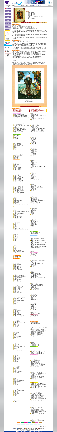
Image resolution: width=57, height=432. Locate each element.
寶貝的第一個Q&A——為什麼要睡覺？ (19, 192)
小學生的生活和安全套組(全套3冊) (19, 114)
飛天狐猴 (15, 360)
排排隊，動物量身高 (17, 357)
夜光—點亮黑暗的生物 (34, 203)
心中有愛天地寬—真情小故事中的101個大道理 (38, 351)
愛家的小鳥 (32, 117)
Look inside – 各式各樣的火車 (18, 187)
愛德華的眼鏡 (33, 141)
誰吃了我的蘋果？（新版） (18, 292)
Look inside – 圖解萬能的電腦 (18, 188)
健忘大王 (32, 342)
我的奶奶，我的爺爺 (34, 198)
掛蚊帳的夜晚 (33, 290)
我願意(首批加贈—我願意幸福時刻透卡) (37, 285)
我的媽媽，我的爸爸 (34, 196)
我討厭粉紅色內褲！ (34, 224)
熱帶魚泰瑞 (15, 383)
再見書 (15, 225)
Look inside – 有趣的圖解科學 (18, 186)
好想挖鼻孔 (32, 220)
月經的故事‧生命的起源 (34, 276)
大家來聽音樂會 (33, 303)
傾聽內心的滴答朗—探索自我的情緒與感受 (37, 284)
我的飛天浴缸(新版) (17, 308)
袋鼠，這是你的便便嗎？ (17, 164)
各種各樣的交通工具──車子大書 (36, 186)
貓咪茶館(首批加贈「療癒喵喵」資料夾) (37, 179)
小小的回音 (32, 174)
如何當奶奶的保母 (16, 389)
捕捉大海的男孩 (33, 296)
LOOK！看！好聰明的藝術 (35, 362)
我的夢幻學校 (33, 175)
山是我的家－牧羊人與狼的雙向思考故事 (37, 263)
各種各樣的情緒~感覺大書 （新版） (19, 300)
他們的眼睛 (32, 271)
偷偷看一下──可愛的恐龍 (18, 170)
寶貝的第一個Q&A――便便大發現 (19, 190)
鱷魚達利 (32, 161)
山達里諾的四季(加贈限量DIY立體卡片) (37, 320)
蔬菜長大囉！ (16, 240)
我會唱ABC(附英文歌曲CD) (35, 322)
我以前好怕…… (16, 379)
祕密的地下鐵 (33, 421)
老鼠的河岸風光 (33, 286)
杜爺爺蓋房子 (33, 308)
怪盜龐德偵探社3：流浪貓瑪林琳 (36, 334)
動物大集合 (15, 246)
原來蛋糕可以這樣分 (34, 219)
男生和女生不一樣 (16, 138)
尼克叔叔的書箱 (33, 278)
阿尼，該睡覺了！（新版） (18, 281)
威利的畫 (32, 306)
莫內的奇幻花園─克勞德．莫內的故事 (37, 363)
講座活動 (8, 51)
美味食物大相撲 (33, 183)
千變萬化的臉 (16, 137)
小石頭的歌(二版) (33, 262)
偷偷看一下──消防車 (17, 174)
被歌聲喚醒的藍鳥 (34, 151)
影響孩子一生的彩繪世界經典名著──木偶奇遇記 (38, 330)
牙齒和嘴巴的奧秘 (16, 135)
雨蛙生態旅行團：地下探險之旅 (18, 339)
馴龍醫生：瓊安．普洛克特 (35, 419)
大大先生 (32, 163)
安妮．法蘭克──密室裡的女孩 (35, 392)
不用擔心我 (32, 211)
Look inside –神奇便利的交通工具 (19, 180)
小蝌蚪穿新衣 (16, 323)
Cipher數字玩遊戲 (16, 157)
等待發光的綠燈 (33, 210)
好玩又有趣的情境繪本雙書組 (18, 131)
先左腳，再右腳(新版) (17, 268)
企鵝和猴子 (32, 305)
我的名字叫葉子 (16, 326)
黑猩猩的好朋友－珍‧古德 (35, 387)
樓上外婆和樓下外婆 (34, 304)
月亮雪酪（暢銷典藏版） (17, 381)
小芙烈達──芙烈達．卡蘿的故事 (36, 374)
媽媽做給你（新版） (17, 288)
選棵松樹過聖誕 (16, 392)
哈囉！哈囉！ (16, 327)
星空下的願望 (33, 120)
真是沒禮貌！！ (16, 209)
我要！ (15, 247)
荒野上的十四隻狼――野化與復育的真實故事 (38, 277)
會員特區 (22, 5)
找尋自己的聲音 (16, 355)
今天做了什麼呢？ (34, 223)
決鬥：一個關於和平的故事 (35, 288)
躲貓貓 (15, 385)
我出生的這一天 (33, 142)
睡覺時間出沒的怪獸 (34, 162)
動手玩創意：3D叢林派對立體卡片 (19, 154)
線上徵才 (8, 47)
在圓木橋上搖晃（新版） (17, 264)
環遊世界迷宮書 (16, 156)
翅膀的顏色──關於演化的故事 (35, 289)
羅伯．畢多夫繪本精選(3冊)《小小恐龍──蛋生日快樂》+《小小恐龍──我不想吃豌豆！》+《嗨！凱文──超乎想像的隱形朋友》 (21, 121)
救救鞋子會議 (33, 343)
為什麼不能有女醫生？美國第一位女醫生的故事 (38, 388)
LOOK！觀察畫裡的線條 (34, 359)
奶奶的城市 (15, 348)
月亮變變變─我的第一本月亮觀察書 (19, 297)
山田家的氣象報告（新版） (18, 266)
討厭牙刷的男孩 (16, 361)
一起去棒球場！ (33, 153)
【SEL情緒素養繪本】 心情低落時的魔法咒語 (38, 200)
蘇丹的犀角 (32, 272)
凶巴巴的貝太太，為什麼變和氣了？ (19, 350)
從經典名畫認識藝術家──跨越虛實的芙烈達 (37, 377)
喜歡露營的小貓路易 (34, 190)
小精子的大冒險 (16, 263)
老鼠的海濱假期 (33, 287)
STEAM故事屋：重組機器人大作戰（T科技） (38, 130)
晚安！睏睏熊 (16, 373)
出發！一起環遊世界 (34, 316)
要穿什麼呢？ (16, 226)
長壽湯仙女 (15, 370)
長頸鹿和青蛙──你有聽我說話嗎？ (19, 380)
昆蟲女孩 (32, 408)
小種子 (15, 248)
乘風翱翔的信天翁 (34, 150)
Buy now (43, 22)
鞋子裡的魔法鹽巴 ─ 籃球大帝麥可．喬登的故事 (38, 384)
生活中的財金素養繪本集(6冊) (35, 247)
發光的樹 (32, 266)
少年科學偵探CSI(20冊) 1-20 (18, 130)
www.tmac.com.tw (11, 5)
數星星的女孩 (33, 261)
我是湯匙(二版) (16, 354)
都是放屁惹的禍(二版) (17, 270)
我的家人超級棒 (33, 176)
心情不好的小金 (33, 143)
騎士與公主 (15, 304)
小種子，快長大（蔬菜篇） (18, 216)
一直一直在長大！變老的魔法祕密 (36, 274)
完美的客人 (15, 293)
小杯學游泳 (32, 165)
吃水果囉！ (15, 239)
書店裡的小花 (33, 172)
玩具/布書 (35, 5)
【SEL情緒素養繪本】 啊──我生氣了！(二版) (21, 204)
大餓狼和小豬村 (16, 368)
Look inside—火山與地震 (17, 179)
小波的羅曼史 (16, 257)
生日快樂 (32, 226)
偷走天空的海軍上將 (34, 208)
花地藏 (32, 297)
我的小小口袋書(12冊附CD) (18, 200)
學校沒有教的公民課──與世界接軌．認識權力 (38, 260)
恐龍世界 (15, 149)
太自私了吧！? (16, 210)
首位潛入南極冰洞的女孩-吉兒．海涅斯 (37, 409)
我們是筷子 (32, 155)
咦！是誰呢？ (16, 302)
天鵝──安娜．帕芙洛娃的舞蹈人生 (36, 393)
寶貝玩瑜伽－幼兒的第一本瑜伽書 (19, 213)
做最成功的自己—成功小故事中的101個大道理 (38, 353)
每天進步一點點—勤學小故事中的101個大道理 (38, 350)
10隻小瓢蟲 (15, 166)
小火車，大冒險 (16, 393)
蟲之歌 (15, 274)
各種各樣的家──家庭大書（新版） (19, 275)
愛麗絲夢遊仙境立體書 (34, 315)
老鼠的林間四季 (33, 282)
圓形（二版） (33, 119)
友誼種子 (15, 303)
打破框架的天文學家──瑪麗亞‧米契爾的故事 (38, 420)
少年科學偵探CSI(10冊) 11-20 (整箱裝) (20, 129)
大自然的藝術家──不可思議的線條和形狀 (37, 118)
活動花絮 (8, 54)
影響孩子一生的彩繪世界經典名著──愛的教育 (38, 331)
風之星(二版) (33, 254)
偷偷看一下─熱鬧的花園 (17, 169)
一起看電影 (15, 394)
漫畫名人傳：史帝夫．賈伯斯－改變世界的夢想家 (38, 386)
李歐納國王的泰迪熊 (34, 149)
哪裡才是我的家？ (16, 396)
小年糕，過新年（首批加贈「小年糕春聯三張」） (38, 207)
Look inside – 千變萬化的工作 (18, 176)
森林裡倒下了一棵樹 (34, 283)
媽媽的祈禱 (15, 362)
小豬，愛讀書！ (16, 280)
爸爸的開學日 (33, 152)
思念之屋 (15, 395)
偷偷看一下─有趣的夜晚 (17, 168)
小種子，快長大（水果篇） (18, 217)
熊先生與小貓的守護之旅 (35, 230)
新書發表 (31, 428)
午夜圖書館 (15, 345)
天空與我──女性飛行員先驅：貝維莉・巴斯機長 (38, 411)
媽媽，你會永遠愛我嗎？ (17, 336)
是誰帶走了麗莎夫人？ (34, 378)
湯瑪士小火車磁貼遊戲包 (17, 142)
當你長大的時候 (33, 265)
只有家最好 (15, 401)
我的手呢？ (15, 197)
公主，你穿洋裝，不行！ (35, 168)
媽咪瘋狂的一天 (16, 334)
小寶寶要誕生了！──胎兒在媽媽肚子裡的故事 (21, 229)
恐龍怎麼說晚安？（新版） (18, 267)
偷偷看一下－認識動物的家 (18, 167)
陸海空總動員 (16, 245)
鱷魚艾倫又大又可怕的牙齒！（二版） (20, 322)
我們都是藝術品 (33, 375)
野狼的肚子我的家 (16, 367)
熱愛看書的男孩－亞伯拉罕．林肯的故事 (37, 383)
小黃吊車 (15, 241)
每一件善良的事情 (34, 255)
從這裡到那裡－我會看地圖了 (35, 202)
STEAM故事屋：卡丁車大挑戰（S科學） (37, 129)
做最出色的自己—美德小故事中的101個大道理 (38, 352)
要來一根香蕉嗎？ (34, 154)
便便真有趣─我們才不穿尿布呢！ (19, 228)
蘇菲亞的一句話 (16, 344)
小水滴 (15, 249)
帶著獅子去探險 (33, 188)
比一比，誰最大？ (16, 311)
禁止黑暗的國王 (33, 137)
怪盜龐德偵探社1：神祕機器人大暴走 (37, 332)
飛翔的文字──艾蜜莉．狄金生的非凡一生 (37, 410)
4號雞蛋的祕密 (33, 222)
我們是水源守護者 (34, 275)
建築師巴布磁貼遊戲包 (17, 143)
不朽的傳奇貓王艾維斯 (34, 412)
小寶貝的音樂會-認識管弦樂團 (18, 189)
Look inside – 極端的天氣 (18, 178)
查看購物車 (40, 5)
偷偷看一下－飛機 (16, 175)
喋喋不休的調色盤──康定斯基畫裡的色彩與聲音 (38, 373)
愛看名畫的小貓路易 (34, 189)
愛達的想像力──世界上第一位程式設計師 (37, 395)
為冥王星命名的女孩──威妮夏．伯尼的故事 (37, 413)
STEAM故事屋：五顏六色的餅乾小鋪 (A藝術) (38, 128)
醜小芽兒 (32, 178)
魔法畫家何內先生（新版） (35, 366)
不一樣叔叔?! (16, 343)
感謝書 (15, 224)
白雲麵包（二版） (16, 265)
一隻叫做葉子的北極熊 (34, 127)
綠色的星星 (32, 160)
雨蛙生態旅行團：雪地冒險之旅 (18, 287)
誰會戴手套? (16, 235)
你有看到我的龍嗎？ (17, 320)
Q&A (7, 50)
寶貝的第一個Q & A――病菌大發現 (19, 191)
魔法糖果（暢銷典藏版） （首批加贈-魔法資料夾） (39, 115)
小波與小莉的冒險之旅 (17, 256)
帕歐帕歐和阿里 (33, 341)
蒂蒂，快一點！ (33, 144)
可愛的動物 (15, 147)
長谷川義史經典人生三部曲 (18, 124)
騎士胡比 (15, 301)
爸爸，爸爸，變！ (16, 347)
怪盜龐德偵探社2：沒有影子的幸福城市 (37, 333)
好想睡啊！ (15, 233)
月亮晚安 (15, 198)
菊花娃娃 (15, 278)
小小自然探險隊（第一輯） (35, 344)
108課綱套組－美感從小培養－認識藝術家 (20, 116)
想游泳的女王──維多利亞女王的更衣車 (37, 396)
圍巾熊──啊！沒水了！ (17, 324)
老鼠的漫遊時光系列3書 (34, 299)
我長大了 (15, 203)
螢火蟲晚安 (15, 333)
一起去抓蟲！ (16, 309)
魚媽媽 (32, 113)
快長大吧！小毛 (33, 309)
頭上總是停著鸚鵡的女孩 (17, 377)
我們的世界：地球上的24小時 (35, 273)
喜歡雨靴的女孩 (16, 359)
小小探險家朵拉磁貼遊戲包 (18, 144)
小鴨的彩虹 (15, 215)
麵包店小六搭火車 (34, 126)
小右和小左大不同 (34, 201)
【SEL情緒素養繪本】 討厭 (35, 199)
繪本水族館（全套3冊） (17, 127)
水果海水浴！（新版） (17, 289)
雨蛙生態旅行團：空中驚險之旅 (18, 286)
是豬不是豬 (32, 116)
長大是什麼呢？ (16, 234)
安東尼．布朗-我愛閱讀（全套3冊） (19, 251)
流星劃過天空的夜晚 (17, 366)
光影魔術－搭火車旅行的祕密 (18, 316)
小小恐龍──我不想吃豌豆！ (35, 125)
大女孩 (32, 214)
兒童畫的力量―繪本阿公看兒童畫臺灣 (37, 365)
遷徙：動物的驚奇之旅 (34, 294)
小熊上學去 (15, 378)
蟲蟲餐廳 (32, 212)
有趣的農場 (15, 148)
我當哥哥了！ (16, 337)
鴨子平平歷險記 (16, 325)
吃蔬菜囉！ (15, 238)
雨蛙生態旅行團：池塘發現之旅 (18, 269)
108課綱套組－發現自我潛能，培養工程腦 (20, 115)
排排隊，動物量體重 (17, 358)
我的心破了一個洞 (34, 253)
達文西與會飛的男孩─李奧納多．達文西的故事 (38, 364)
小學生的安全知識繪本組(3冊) (18, 132)
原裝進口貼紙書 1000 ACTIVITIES (19, 145)
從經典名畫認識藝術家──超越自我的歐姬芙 (37, 376)
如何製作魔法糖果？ (34, 215)
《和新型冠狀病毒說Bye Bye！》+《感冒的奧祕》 (21, 117)
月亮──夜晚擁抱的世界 (34, 139)
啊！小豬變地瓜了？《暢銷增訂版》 (19, 315)
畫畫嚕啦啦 (15, 290)
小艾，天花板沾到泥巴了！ (18, 400)
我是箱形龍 (15, 356)
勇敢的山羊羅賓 (33, 264)
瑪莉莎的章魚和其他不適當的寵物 (19, 298)
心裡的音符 (15, 338)
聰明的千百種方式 (34, 164)
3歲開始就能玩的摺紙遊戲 (18, 155)
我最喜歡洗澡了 (16, 259)
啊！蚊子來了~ (33, 213)
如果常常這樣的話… (17, 312)
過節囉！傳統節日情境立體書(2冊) (19, 252)
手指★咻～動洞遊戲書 (17, 314)
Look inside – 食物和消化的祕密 (19, 177)
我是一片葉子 (16, 214)
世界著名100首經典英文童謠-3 (35, 323)
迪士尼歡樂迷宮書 (16, 158)
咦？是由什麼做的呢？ (17, 222)
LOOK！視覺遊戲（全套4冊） (18, 250)
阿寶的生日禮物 (16, 332)
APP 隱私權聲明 (41, 428)
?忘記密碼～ (8, 38)
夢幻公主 (15, 146)
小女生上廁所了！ (16, 218)
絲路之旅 (32, 251)
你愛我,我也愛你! (16, 202)
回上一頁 (41, 426)
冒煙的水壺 (15, 369)
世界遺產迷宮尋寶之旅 (17, 372)
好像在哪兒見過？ (34, 148)
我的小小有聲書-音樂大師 (18, 193)
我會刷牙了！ (16, 223)
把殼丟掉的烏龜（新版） (17, 279)
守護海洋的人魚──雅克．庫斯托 (36, 394)
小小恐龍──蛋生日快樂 (34, 124)
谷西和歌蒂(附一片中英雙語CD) (36, 313)
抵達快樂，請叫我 (34, 295)
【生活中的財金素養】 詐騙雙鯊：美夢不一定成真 (38, 246)
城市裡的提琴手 (16, 391)
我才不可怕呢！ (33, 185)
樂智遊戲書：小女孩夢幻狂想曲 (18, 150)
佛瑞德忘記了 (16, 382)
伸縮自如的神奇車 (34, 184)
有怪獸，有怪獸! (33, 312)
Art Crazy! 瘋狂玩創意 (34, 355)
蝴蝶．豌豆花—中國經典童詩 (35, 232)
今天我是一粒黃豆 (16, 237)
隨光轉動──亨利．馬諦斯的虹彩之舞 (36, 372)
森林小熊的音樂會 (34, 138)
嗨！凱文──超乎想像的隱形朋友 (19, 390)
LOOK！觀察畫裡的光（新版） (35, 360)
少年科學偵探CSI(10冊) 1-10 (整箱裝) (19, 128)
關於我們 (27, 5)
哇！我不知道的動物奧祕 (17, 310)
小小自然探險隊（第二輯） (35, 345)
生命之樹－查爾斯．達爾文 (35, 385)
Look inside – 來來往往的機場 (18, 181)
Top (45, 426)
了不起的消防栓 (33, 209)
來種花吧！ (15, 227)
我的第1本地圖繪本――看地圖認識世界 (20, 276)
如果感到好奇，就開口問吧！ (35, 267)
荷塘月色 (15, 335)
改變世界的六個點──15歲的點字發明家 (37, 397)
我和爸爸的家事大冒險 (34, 221)
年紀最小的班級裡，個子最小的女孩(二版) (20, 346)
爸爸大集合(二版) (16, 313)
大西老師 (32, 159)
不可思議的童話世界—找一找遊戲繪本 (37, 187)
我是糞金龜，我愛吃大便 (35, 114)
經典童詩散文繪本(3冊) (34, 233)
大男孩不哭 (32, 140)
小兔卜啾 (15, 299)
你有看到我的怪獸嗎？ (17, 321)
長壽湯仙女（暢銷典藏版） (18, 371)
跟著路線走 (15, 331)
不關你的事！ (16, 165)
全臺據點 (31, 5)
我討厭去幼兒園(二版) (17, 291)
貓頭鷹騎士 (32, 177)
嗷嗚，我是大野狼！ (34, 197)
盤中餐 (32, 298)
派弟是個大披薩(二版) (34, 307)
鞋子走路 (15, 199)
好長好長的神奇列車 (17, 163)
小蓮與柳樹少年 (33, 173)
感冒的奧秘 (15, 136)
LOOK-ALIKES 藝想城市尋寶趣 (35, 361)
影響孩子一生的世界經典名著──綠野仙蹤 (37, 329)
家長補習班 (15, 349)
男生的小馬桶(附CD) (17, 201)
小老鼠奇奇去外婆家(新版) (18, 277)
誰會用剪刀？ (16, 236)
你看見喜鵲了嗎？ (34, 379)
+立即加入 (7, 39)
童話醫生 (32, 225)
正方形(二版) (16, 384)
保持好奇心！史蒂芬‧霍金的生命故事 (36, 407)
